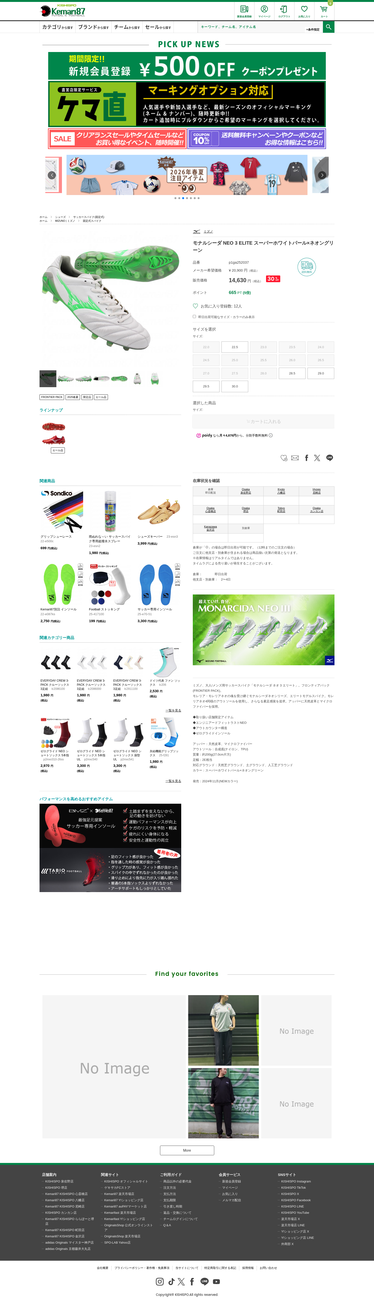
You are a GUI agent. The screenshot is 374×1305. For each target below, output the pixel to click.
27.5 (235, 373)
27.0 (206, 373)
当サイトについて (187, 1268)
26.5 (321, 360)
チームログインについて (180, 1219)
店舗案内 (49, 1175)
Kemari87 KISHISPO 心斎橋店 (66, 1194)
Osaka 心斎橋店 (210, 510)
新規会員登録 (231, 1181)
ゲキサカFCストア (117, 1187)
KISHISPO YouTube (295, 1212)
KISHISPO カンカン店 (61, 1212)
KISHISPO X (290, 1194)
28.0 (263, 373)
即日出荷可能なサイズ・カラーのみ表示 (226, 317)
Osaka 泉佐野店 (245, 491)
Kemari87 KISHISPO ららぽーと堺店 (69, 1221)
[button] (175, 198)
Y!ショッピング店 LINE (297, 1238)
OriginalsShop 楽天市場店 (122, 1236)
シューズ (60, 216)
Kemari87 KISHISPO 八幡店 (65, 1200)
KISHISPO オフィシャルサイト (126, 1181)
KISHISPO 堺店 (56, 1187)
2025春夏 (72, 397)
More (187, 1150)
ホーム (43, 216)
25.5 (263, 360)
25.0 (235, 360)
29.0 (321, 373)
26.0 (292, 360)
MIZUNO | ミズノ (65, 220)
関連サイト (110, 1175)
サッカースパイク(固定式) (88, 216)
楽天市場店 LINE (293, 1225)
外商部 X (287, 1244)
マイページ (230, 1187)
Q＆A (167, 1225)
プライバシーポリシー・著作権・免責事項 (141, 1268)
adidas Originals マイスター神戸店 (69, 1242)
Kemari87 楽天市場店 (119, 1194)
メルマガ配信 (231, 1200)
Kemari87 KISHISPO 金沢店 (65, 1236)
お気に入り (230, 1194)
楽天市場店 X (290, 1219)
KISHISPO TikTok (293, 1187)
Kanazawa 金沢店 (210, 528)
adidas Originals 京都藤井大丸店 (68, 1249)
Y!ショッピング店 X (295, 1231)
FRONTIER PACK (51, 397)
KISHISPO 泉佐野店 (59, 1181)
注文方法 (169, 1187)
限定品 (87, 397)
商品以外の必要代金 (177, 1181)
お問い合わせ (268, 1268)
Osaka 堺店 (246, 510)
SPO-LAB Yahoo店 (117, 1242)
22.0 (206, 347)
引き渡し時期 (172, 1206)
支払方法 (169, 1194)
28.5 (292, 373)
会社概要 (102, 1268)
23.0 (263, 347)
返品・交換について (177, 1212)
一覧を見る (173, 710)
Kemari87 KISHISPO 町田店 (65, 1230)
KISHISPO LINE (292, 1206)
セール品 (101, 397)
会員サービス (229, 1175)
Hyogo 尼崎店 (317, 491)
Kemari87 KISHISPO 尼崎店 (65, 1206)
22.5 (235, 347)
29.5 (206, 386)
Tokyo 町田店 (281, 510)
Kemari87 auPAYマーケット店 (125, 1206)
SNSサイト (287, 1175)
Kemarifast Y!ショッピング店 (124, 1219)
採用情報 (248, 1268)
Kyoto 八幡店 (281, 491)
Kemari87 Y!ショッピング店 (123, 1200)
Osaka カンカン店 (316, 510)
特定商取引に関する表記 (220, 1268)
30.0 (235, 386)
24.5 (206, 360)
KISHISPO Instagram (296, 1181)
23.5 (292, 347)
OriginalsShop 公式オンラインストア (128, 1227)
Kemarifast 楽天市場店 (120, 1212)
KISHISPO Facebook (296, 1200)
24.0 (321, 347)
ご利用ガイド (171, 1175)
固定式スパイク (92, 220)
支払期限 (169, 1200)
